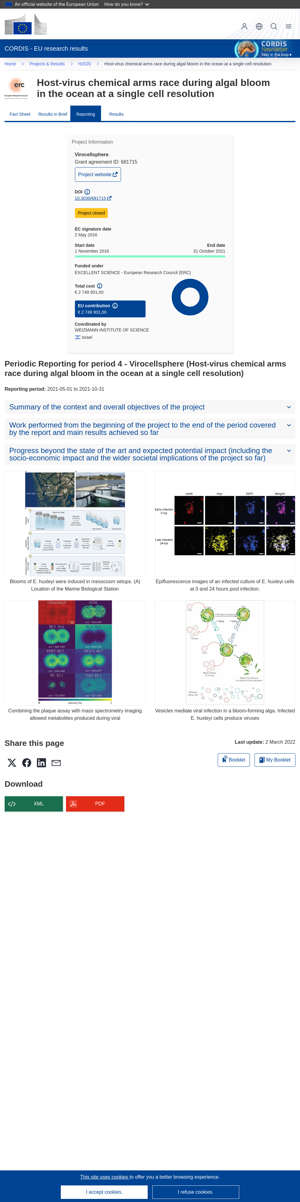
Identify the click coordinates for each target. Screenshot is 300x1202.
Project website (95, 176)
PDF (100, 803)
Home (10, 63)
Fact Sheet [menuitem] (20, 114)
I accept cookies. (104, 1192)
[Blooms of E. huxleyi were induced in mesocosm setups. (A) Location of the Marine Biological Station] (75, 523)
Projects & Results (46, 63)
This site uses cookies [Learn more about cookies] (105, 1177)
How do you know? (126, 4)
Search (274, 26)
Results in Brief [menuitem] (52, 114)
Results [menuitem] (116, 114)
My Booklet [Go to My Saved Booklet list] (274, 760)
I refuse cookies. (196, 1192)
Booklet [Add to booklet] (234, 758)
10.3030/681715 (90, 198)
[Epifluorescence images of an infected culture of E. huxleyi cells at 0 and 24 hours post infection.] (225, 523)
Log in (244, 26)
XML (39, 803)
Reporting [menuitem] (85, 114)
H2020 (84, 63)
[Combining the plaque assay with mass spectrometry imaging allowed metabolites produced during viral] (75, 653)
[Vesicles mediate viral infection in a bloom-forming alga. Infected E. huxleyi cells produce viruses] (225, 653)
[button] (259, 26)
